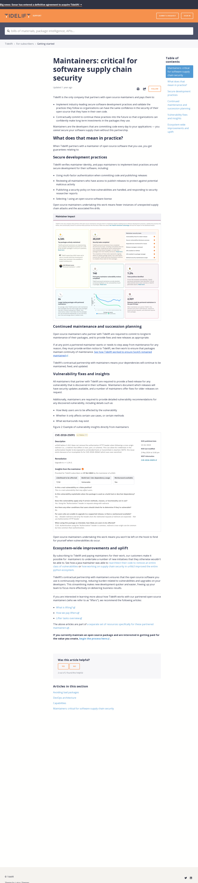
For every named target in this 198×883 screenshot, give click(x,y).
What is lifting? (64, 607)
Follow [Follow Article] (154, 89)
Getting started (45, 43)
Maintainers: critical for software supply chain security (83, 708)
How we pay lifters (66, 612)
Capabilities (59, 703)
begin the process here (93, 638)
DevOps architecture (64, 697)
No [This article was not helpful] (74, 666)
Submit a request (167, 16)
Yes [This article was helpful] (63, 666)
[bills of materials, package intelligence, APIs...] (99, 31)
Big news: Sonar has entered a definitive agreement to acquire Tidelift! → (41, 4)
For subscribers (25, 43)
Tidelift (9, 43)
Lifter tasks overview (68, 618)
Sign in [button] (187, 16)
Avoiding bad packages (66, 692)
